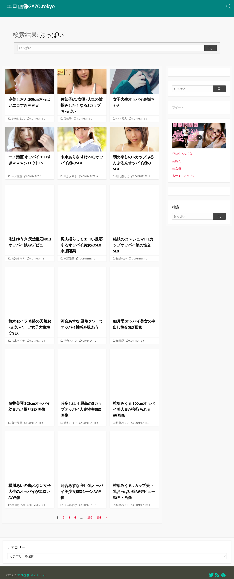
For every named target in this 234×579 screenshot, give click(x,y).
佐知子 (68, 119)
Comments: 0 (140, 119)
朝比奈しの (123, 177)
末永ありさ (70, 177)
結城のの (121, 258)
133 (98, 518)
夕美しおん (18, 119)
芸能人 (176, 162)
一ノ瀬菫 (17, 177)
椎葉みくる (123, 423)
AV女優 (177, 169)
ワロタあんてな (183, 154)
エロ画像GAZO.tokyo (32, 576)
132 (89, 518)
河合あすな (70, 341)
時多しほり (70, 423)
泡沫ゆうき (18, 258)
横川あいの (18, 505)
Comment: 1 (35, 177)
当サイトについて (184, 177)
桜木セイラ (18, 341)
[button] (29, 82)
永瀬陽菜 (69, 258)
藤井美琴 (17, 423)
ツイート (178, 108)
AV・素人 (121, 119)
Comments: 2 (38, 119)
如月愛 (120, 341)
